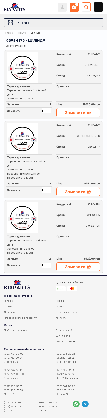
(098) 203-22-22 (47, 402)
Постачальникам (65, 341)
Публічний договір (67, 312)
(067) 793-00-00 (13, 353)
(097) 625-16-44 (13, 369)
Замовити (13, 110)
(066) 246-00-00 (14, 406)
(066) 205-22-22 (65, 374)
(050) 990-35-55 (13, 390)
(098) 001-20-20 (65, 386)
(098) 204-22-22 (65, 353)
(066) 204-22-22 (65, 357)
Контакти (61, 317)
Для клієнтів (63, 335)
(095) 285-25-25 (65, 390)
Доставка (9, 312)
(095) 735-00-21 (13, 357)
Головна (9, 32)
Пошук (22, 32)
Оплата (8, 306)
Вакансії (60, 306)
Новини (60, 300)
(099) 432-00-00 (14, 374)
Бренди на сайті (65, 330)
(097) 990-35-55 (13, 386)
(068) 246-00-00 (14, 402)
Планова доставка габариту (20, 317)
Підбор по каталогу (15, 330)
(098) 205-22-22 (65, 369)
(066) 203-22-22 (47, 406)
